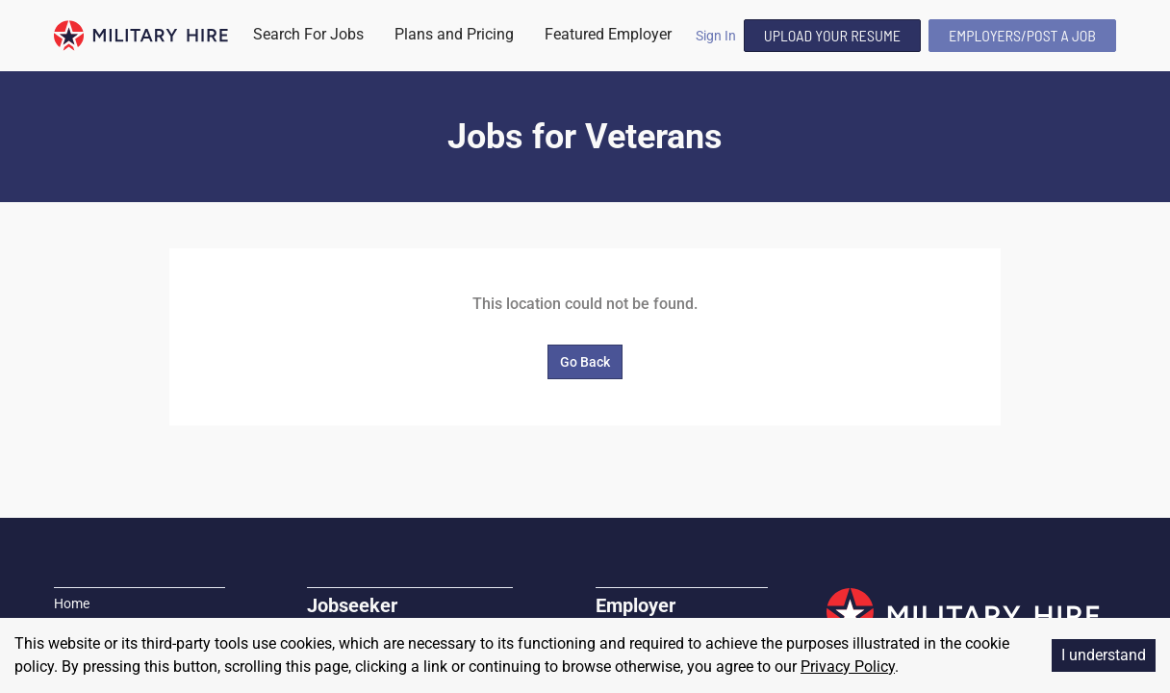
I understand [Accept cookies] (1103, 655)
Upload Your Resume (832, 35)
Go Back (585, 362)
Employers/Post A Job (1022, 35)
